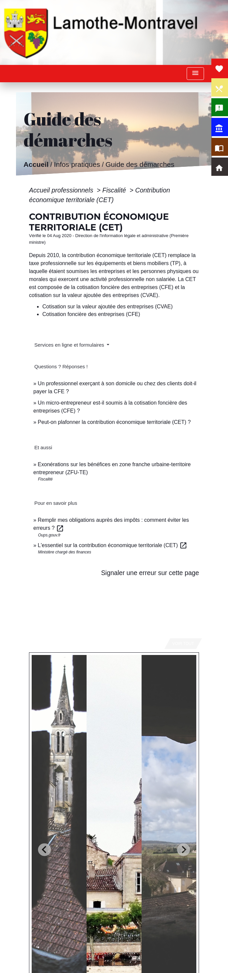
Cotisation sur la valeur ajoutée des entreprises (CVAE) (107, 306)
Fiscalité (115, 190)
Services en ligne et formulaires (69, 345)
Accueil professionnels (62, 190)
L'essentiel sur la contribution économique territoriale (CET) (112, 545)
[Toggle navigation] (195, 73)
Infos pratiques (77, 164)
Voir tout (183, 643)
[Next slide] (183, 849)
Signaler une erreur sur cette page (150, 572)
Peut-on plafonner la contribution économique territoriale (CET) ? (114, 422)
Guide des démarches (139, 164)
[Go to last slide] (44, 849)
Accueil (35, 164)
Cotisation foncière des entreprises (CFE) (91, 314)
